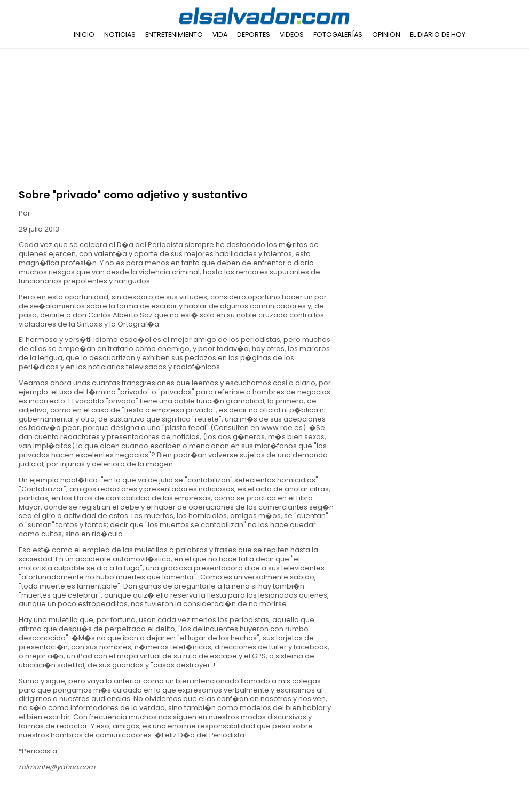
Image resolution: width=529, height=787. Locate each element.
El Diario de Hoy (437, 34)
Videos (292, 34)
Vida (219, 34)
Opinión (386, 34)
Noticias (120, 34)
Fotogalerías (337, 34)
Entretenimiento (174, 34)
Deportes (253, 34)
